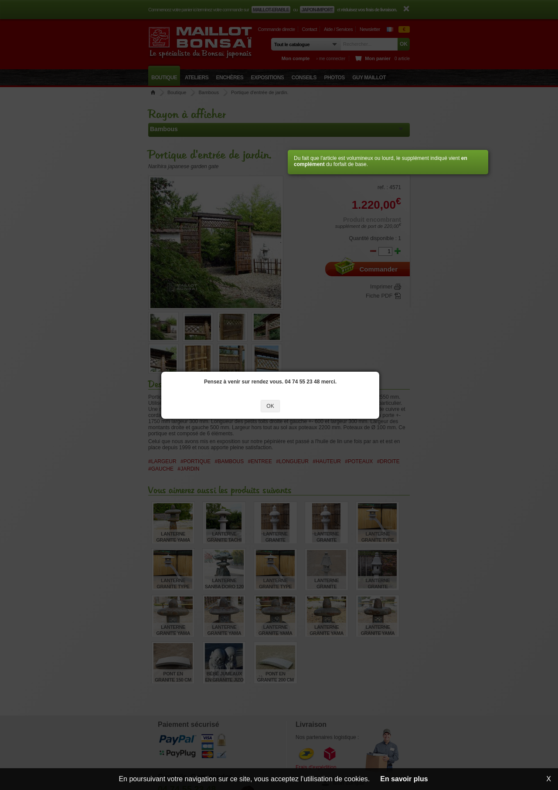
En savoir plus (404, 779)
